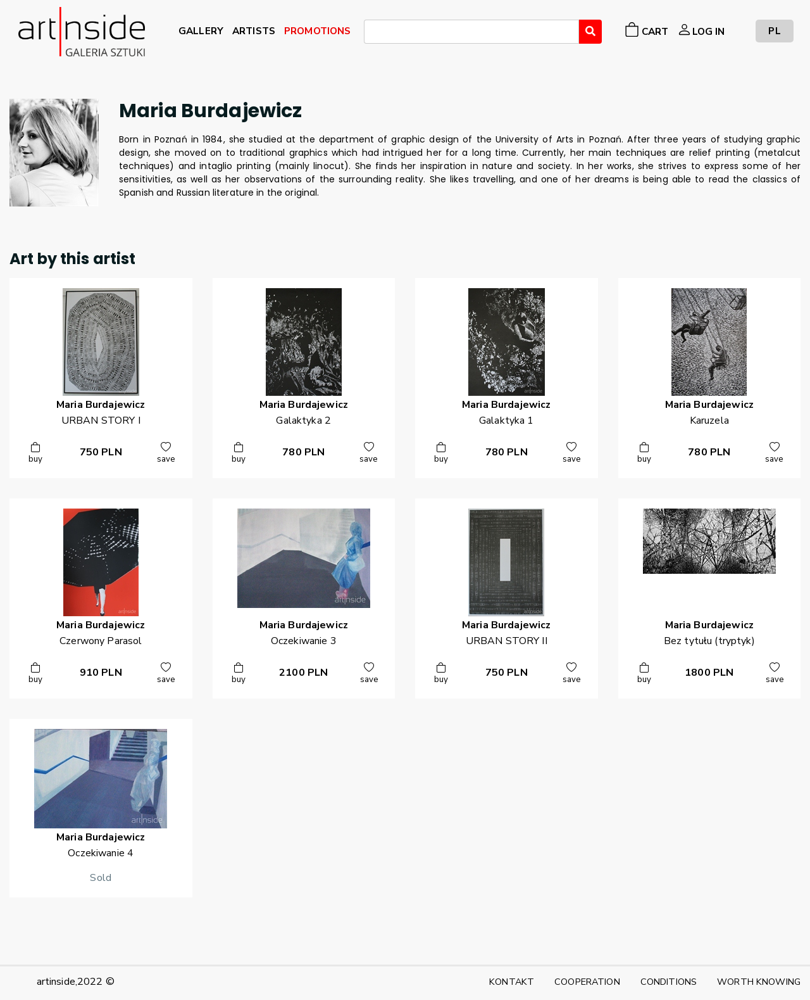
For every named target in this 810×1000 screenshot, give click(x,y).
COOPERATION (587, 981)
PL (774, 30)
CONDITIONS (668, 981)
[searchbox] (371, 34)
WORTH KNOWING (759, 981)
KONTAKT (511, 981)
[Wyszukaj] (590, 32)
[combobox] (471, 32)
